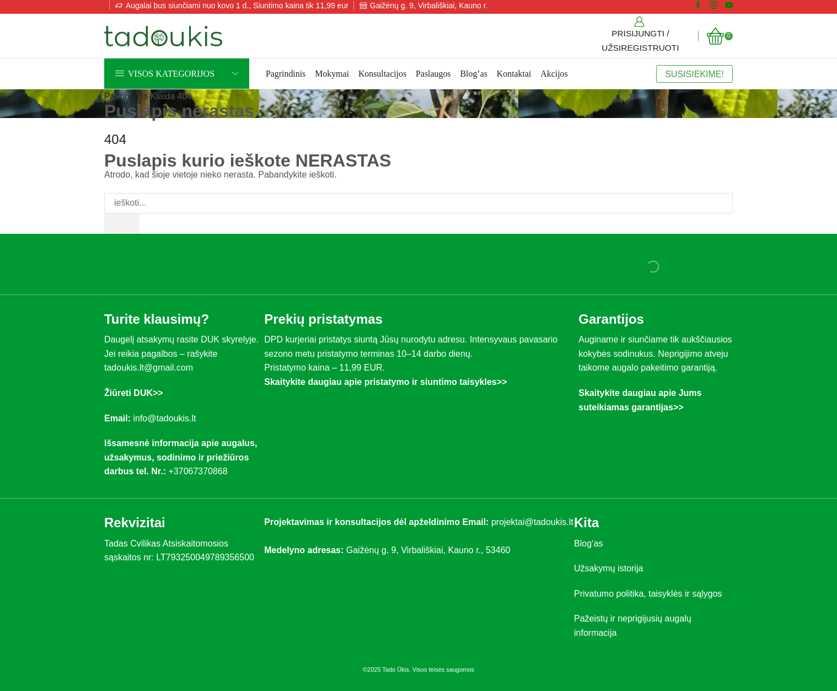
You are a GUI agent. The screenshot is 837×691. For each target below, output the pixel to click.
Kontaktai (514, 73)
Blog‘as (588, 543)
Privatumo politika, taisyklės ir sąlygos (648, 593)
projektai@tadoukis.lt (532, 522)
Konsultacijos (382, 73)
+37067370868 (200, 471)
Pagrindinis (285, 73)
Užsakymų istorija (608, 568)
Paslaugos (433, 73)
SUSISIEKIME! (694, 74)
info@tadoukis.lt (164, 418)
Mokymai (332, 73)
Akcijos (553, 73)
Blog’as (473, 73)
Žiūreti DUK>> (133, 393)
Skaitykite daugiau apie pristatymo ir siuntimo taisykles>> (385, 382)
